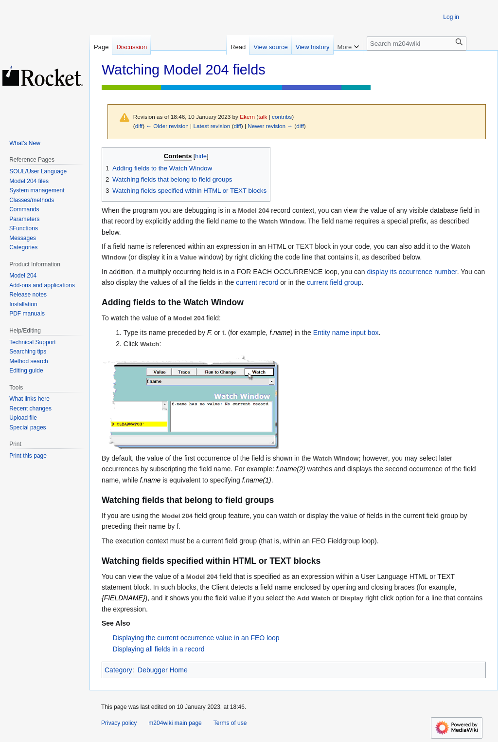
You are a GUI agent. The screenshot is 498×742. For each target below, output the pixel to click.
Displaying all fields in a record (158, 649)
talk (262, 116)
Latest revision (211, 126)
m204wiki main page (174, 723)
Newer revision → (270, 126)
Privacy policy (119, 723)
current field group (334, 282)
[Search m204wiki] (416, 44)
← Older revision (167, 126)
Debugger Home (163, 670)
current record (257, 282)
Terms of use (230, 723)
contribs (282, 116)
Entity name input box (346, 332)
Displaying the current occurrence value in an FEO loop (195, 638)
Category (118, 670)
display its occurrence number (412, 272)
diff (138, 126)
